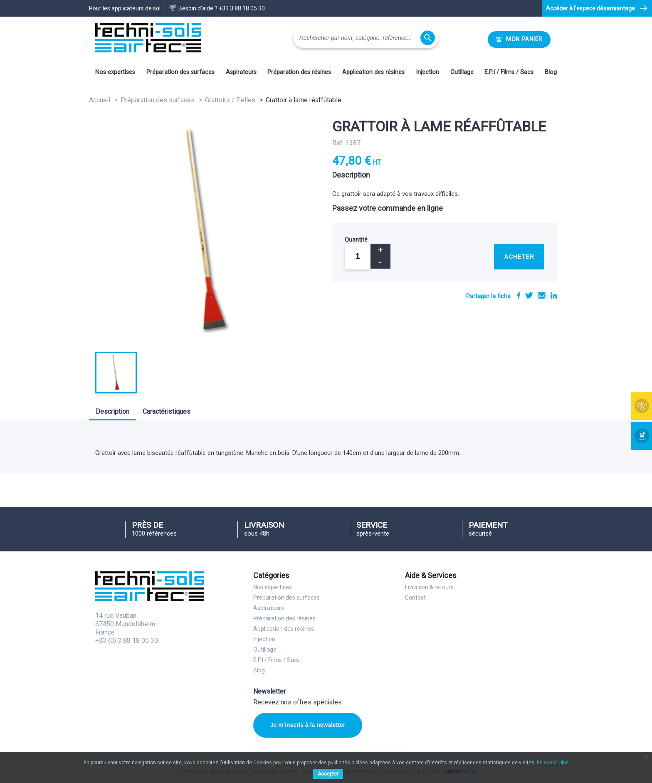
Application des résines (373, 72)
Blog (551, 72)
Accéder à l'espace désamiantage (590, 8)
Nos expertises (115, 72)
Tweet (529, 295)
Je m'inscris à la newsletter (304, 724)
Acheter (519, 256)
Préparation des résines (299, 72)
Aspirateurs (241, 72)
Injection (427, 72)
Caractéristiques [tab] (166, 411)
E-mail (542, 295)
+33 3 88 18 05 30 (242, 8)
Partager (518, 295)
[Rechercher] (366, 37)
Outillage (462, 72)
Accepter (328, 774)
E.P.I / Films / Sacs (508, 72)
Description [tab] (112, 411)
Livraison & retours (429, 587)
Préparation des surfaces (180, 72)
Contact (415, 597)
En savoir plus (553, 763)
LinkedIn (554, 295)
